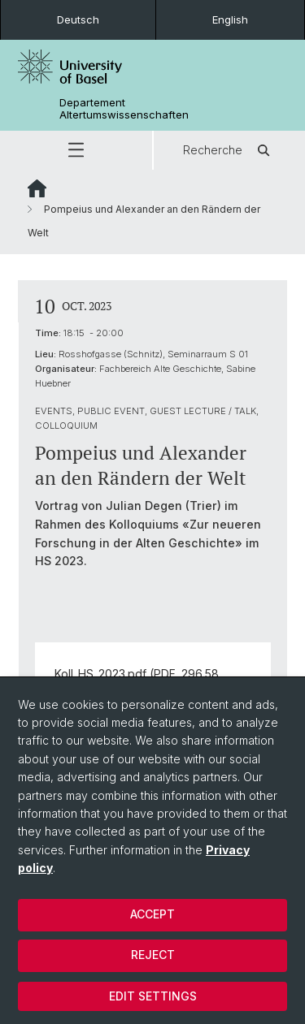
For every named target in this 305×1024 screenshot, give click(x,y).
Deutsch (78, 19)
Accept (152, 914)
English (230, 19)
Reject (153, 954)
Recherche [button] (229, 150)
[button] (76, 150)
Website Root (37, 188)
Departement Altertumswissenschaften (124, 109)
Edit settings (153, 996)
